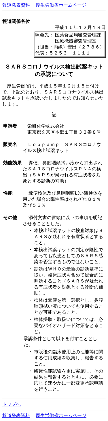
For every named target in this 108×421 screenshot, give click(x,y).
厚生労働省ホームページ (61, 5)
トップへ (11, 404)
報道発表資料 (16, 5)
